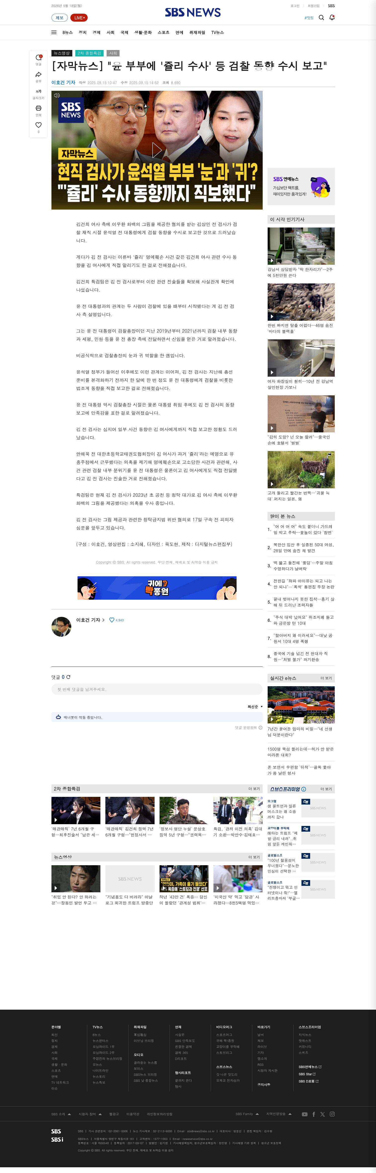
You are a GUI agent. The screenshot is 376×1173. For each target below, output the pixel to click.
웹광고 (114, 1114)
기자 (260, 1052)
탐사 (178, 1086)
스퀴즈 (303, 1052)
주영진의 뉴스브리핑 (107, 1058)
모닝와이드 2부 (103, 1052)
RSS (260, 1064)
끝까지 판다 (183, 1080)
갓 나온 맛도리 (227, 1074)
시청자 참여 (90, 1114)
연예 (179, 32)
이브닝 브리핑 (144, 1040)
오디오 (138, 1053)
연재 (178, 1025)
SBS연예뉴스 (310, 1066)
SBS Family (247, 1114)
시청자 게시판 (267, 1070)
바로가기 (263, 1025)
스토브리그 (224, 1052)
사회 (111, 32)
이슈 (54, 1088)
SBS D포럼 (309, 1080)
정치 (83, 32)
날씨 (260, 1034)
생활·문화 (143, 32)
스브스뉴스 (224, 1065)
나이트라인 (100, 1070)
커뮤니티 (305, 1046)
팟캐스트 (305, 1040)
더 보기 (253, 790)
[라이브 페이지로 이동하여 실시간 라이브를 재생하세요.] (79, 18)
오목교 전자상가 (228, 1080)
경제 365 (181, 1052)
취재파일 (197, 32)
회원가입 (314, 5)
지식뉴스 (305, 1034)
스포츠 (163, 32)
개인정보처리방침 (160, 1114)
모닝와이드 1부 (103, 1046)
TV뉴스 (217, 32)
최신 (54, 1034)
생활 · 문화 (59, 1064)
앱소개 (262, 1058)
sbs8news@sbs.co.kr (200, 1131)
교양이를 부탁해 (279, 828)
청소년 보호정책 (271, 1143)
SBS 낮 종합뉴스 (146, 1080)
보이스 (138, 1068)
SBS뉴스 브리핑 (145, 1074)
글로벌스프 (275, 855)
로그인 (295, 5)
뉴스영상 (62, 53)
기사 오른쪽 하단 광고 (300, 952)
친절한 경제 (183, 1046)
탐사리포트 (183, 1071)
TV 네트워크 (60, 1082)
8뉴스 (68, 32)
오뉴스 (97, 1064)
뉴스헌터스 (100, 1040)
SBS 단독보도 (185, 1040)
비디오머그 (224, 1025)
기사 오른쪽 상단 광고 (300, 123)
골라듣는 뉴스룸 (145, 1062)
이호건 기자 (90, 620)
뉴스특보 (98, 1082)
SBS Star (307, 1073)
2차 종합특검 (89, 53)
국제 (124, 32)
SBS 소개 (61, 1114)
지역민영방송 (279, 1114)
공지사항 (263, 1084)
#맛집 (309, 17)
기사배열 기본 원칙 (244, 1143)
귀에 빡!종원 (225, 1040)
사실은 (180, 1034)
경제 (97, 32)
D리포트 (181, 1058)
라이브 (262, 1046)
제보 (260, 1040)
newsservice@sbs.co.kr (197, 1139)
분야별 (56, 1025)
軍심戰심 (140, 1034)
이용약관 (132, 1114)
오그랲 (272, 801)
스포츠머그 (224, 1034)
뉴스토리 (98, 1076)
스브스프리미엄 (310, 1025)
